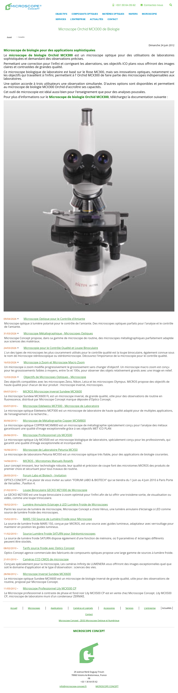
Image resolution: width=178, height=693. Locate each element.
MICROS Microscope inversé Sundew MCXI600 (52, 391)
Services (129, 608)
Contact (89, 614)
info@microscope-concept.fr (73, 686)
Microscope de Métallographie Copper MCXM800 (54, 420)
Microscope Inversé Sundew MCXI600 (47, 574)
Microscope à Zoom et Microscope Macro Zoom (54, 362)
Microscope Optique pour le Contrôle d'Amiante (54, 319)
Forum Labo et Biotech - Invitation (45, 475)
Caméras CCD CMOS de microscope (46, 559)
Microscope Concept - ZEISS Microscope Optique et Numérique (89, 620)
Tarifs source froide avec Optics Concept (49, 548)
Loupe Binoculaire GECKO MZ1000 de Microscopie (55, 490)
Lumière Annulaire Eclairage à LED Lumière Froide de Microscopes (65, 504)
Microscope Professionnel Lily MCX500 (47, 435)
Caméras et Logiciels (83, 608)
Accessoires (109, 608)
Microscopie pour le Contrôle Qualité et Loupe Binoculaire (61, 348)
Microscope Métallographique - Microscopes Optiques (58, 333)
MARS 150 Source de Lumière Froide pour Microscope (57, 519)
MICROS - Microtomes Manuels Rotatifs (48, 461)
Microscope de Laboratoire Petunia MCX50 (50, 450)
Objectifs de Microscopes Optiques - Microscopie (55, 377)
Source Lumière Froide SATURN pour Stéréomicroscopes (59, 534)
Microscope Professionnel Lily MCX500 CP (49, 588)
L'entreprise (150, 608)
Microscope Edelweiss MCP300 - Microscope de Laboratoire (61, 406)
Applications (56, 608)
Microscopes (34, 608)
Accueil (14, 608)
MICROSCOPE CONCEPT (107, 686)
